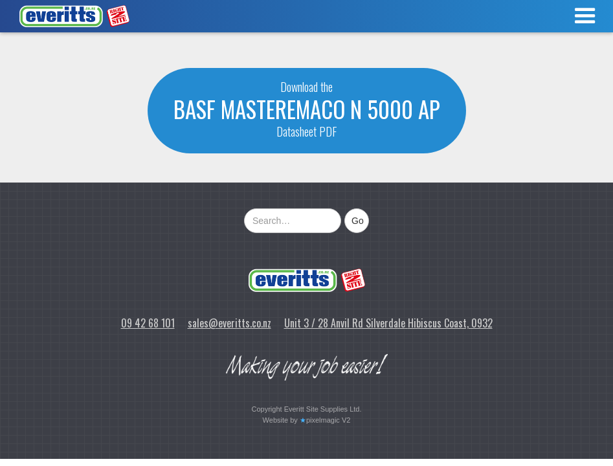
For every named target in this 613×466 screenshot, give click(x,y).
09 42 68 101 (148, 323)
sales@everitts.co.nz (229, 323)
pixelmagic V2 (328, 420)
